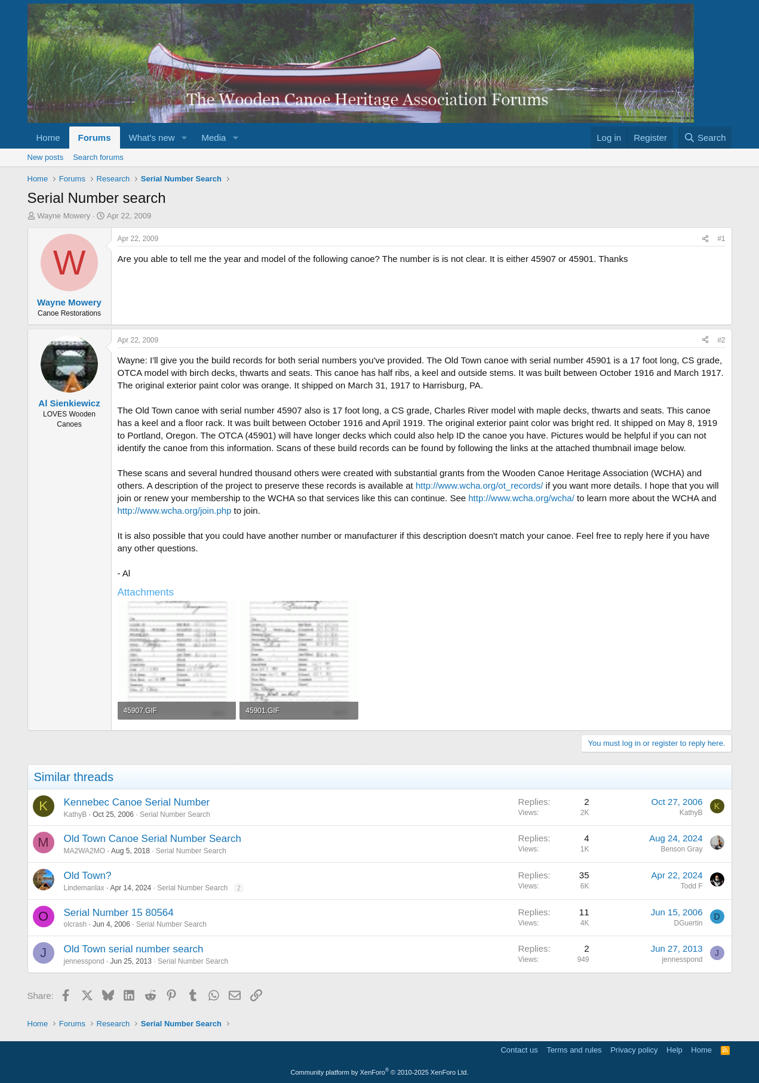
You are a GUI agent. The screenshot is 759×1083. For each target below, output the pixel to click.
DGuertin (688, 923)
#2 (721, 340)
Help (674, 1049)
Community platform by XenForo (380, 1072)
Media (213, 137)
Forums (94, 137)
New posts (45, 157)
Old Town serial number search (134, 949)
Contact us (518, 1049)
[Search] (705, 137)
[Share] (705, 239)
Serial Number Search (175, 814)
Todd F (692, 886)
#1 (721, 239)
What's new (152, 137)
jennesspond (84, 961)
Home (48, 137)
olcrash (75, 924)
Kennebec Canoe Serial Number (137, 802)
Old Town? (88, 875)
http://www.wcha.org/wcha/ (521, 498)
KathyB (75, 814)
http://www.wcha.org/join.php (175, 510)
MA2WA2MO (85, 851)
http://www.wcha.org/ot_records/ (479, 485)
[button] (184, 137)
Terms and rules (573, 1049)
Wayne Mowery (63, 215)
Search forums (98, 157)
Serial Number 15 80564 (119, 912)
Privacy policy (633, 1049)
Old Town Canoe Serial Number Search (152, 838)
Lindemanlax (84, 888)
